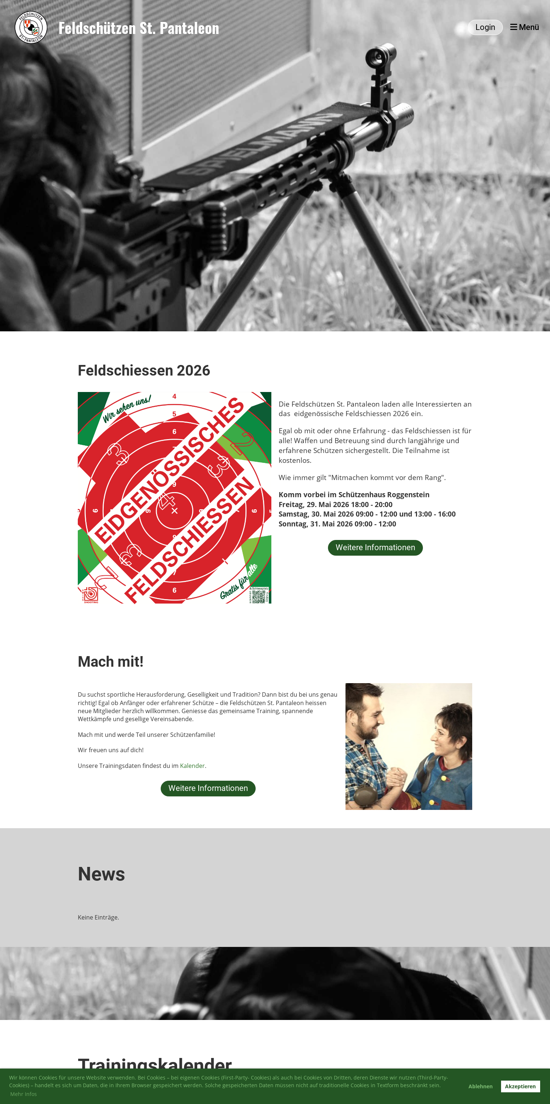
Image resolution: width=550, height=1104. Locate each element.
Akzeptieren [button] (520, 1086)
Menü (524, 27)
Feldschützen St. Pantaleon (138, 27)
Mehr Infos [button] (23, 1093)
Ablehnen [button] (481, 1086)
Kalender (192, 766)
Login (485, 27)
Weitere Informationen (375, 547)
